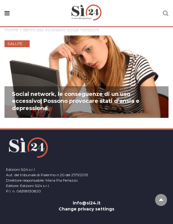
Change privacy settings (86, 209)
